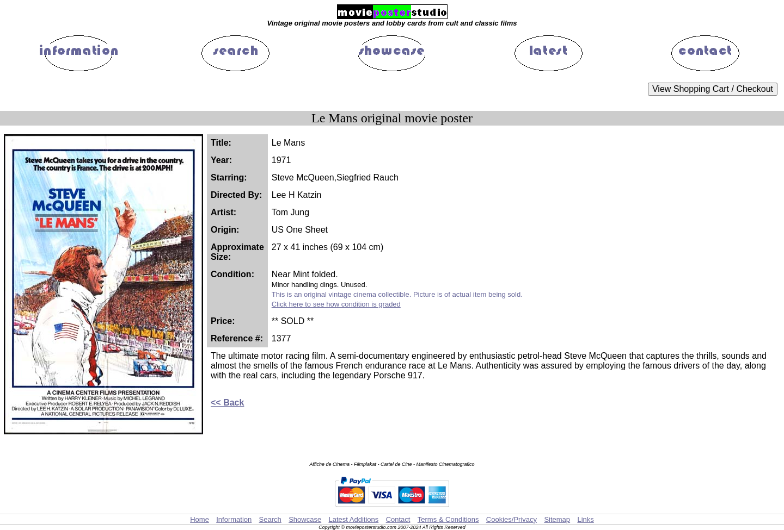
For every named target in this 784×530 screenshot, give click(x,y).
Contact (398, 519)
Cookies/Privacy (511, 519)
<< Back (227, 402)
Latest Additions (353, 519)
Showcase (305, 519)
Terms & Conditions (448, 519)
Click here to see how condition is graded (336, 304)
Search (270, 519)
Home (199, 519)
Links (585, 519)
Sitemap (557, 519)
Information (234, 519)
